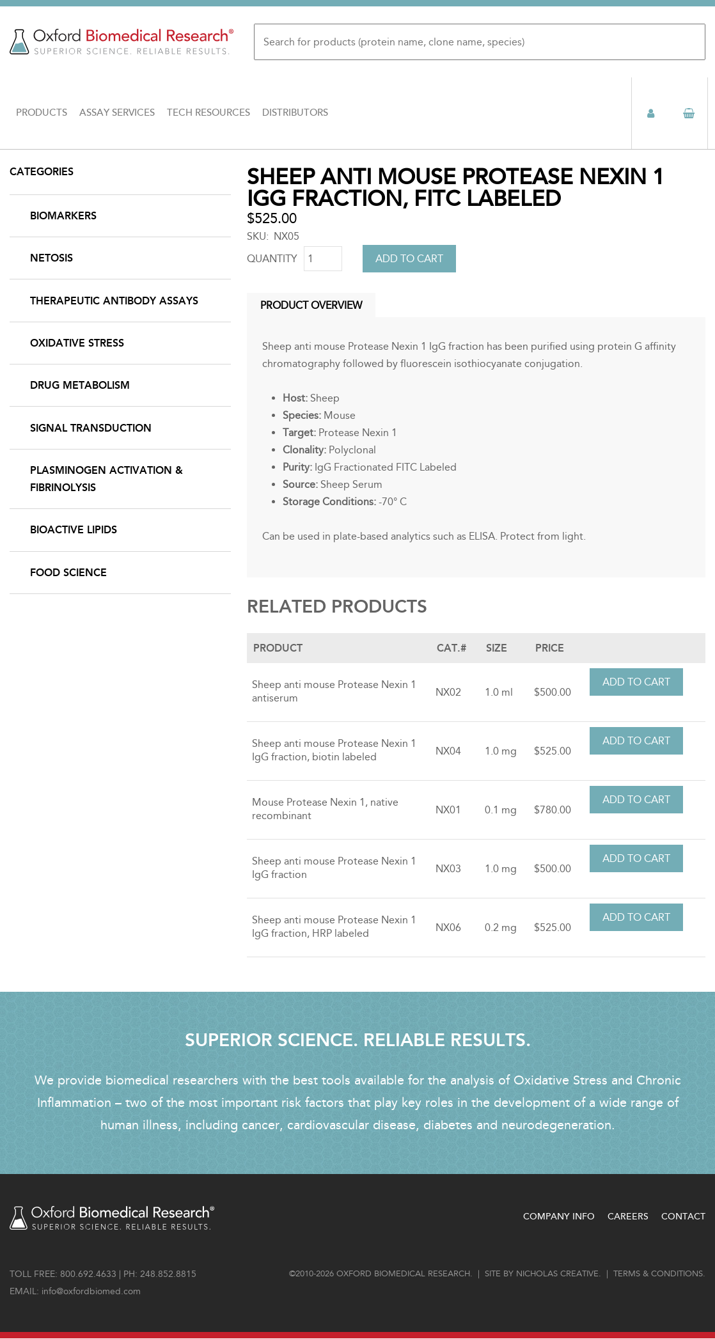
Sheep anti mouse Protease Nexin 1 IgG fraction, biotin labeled (334, 750)
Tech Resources (208, 113)
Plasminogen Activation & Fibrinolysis (106, 479)
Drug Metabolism (80, 385)
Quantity (272, 259)
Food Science (68, 573)
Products (41, 113)
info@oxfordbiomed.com (91, 1291)
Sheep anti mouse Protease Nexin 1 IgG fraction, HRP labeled (334, 926)
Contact (683, 1216)
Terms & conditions (658, 1274)
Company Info (559, 1216)
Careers (628, 1216)
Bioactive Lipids (73, 530)
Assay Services (117, 113)
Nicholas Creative (557, 1274)
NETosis (51, 258)
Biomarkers (63, 216)
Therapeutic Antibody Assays (114, 301)
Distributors (295, 113)
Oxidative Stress (77, 343)
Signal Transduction (91, 428)
